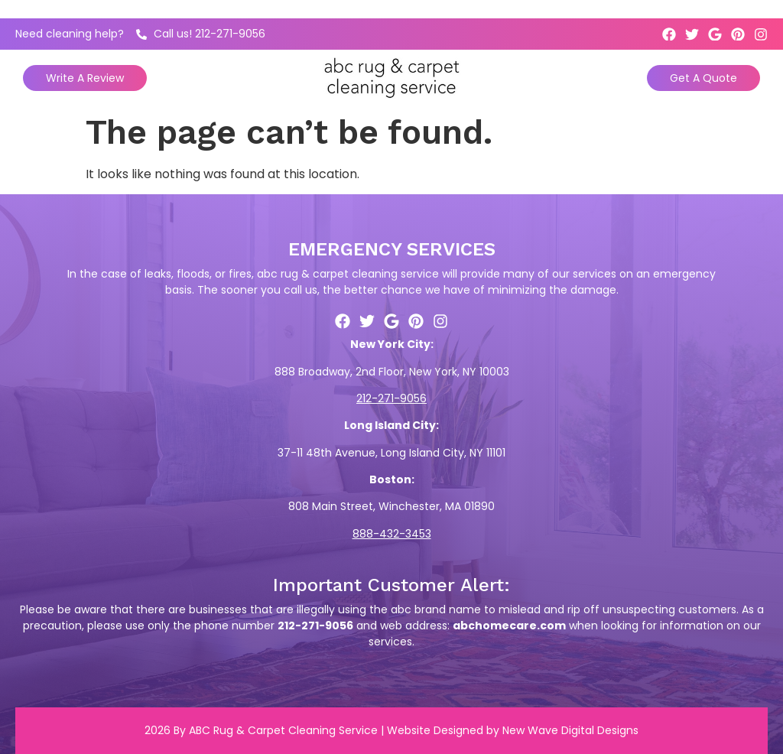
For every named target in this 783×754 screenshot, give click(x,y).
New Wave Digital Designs (570, 730)
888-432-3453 (392, 533)
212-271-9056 (391, 398)
